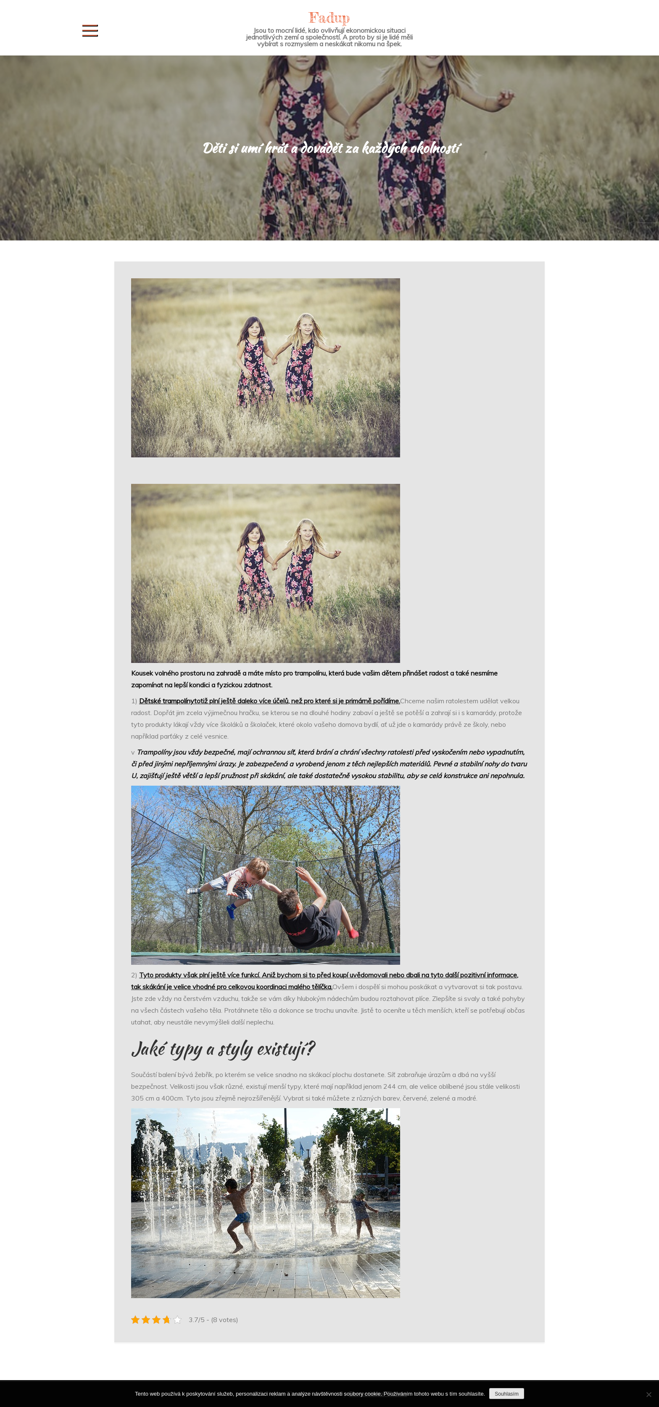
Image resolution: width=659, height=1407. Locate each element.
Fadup (329, 17)
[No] (648, 1394)
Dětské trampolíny (166, 701)
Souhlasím (507, 1394)
